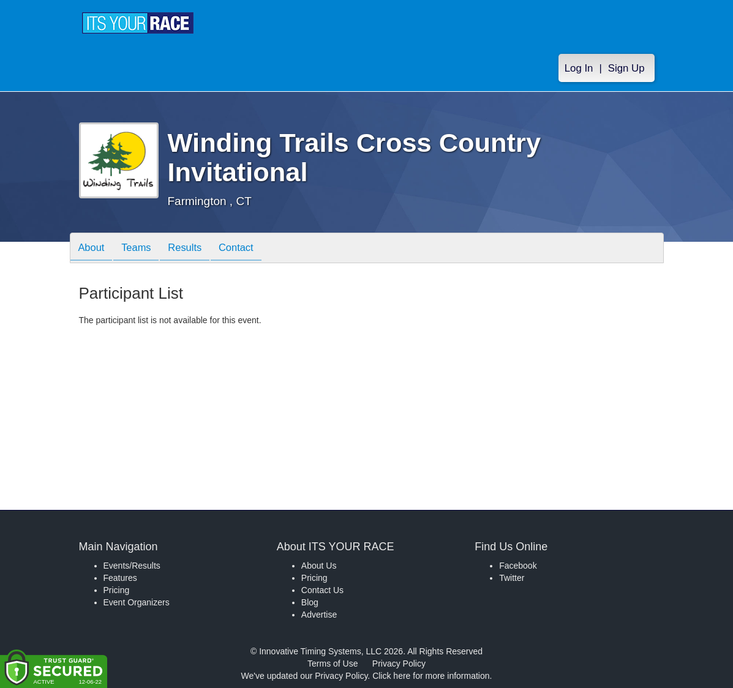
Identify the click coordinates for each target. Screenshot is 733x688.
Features (120, 578)
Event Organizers (136, 602)
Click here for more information (430, 676)
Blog (309, 602)
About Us (319, 565)
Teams (141, 249)
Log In (579, 68)
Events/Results (131, 565)
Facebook (517, 565)
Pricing (116, 590)
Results (193, 249)
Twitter (511, 578)
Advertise (319, 614)
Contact (247, 249)
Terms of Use (332, 663)
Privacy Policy (399, 663)
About (93, 249)
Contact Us (322, 590)
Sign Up (626, 68)
